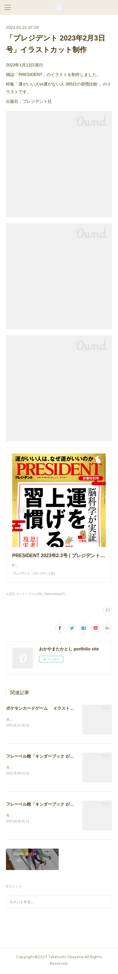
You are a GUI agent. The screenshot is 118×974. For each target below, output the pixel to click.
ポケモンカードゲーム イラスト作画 (42, 708)
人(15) (10, 594)
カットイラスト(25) (29, 594)
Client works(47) (54, 594)
